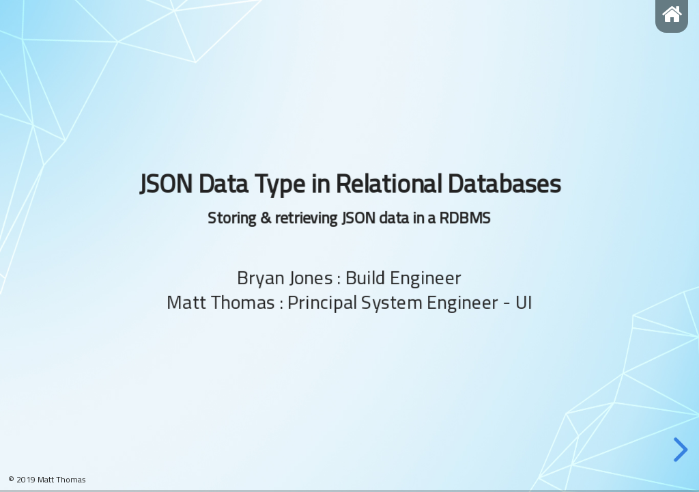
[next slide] (678, 449)
